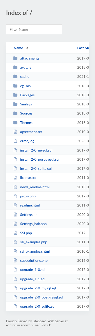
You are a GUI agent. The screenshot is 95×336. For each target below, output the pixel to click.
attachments (26, 58)
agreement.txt (27, 131)
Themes (22, 122)
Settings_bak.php (30, 223)
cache (21, 76)
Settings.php (26, 214)
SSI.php (22, 233)
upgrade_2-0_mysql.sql (34, 288)
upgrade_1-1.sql (29, 279)
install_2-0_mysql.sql (32, 150)
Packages (23, 95)
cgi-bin (22, 86)
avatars (22, 67)
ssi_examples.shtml (31, 251)
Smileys (22, 104)
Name (18, 48)
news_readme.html (31, 187)
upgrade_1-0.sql (29, 269)
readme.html (26, 205)
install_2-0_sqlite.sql (32, 168)
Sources (22, 113)
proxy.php (24, 196)
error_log (23, 141)
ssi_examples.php (30, 242)
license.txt (24, 177)
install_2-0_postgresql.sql (36, 159)
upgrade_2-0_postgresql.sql (38, 297)
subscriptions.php (30, 260)
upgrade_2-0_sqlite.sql (34, 306)
